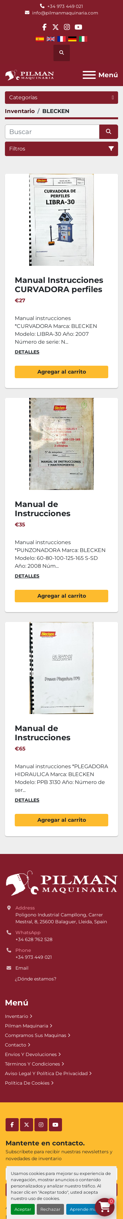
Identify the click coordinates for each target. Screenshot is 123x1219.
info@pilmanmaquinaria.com (65, 12)
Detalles (27, 352)
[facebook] (44, 27)
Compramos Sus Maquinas (35, 1035)
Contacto (15, 1045)
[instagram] (67, 27)
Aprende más (84, 1209)
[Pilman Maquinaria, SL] (61, 883)
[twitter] (55, 27)
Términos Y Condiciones (32, 1064)
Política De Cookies (27, 1083)
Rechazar (50, 1209)
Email (22, 968)
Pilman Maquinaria (26, 1026)
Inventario (16, 1016)
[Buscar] (52, 132)
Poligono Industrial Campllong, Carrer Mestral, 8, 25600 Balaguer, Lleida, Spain (61, 918)
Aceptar (22, 1209)
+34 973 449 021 (65, 6)
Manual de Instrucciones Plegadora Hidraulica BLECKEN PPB (58, 742)
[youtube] (78, 27)
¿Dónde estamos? (35, 979)
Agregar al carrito (61, 372)
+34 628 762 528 (33, 939)
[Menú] (89, 75)
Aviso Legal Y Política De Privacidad (46, 1073)
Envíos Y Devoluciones (31, 1054)
